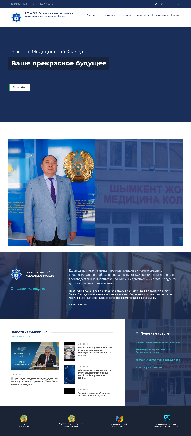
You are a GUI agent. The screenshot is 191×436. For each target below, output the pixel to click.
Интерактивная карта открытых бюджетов (158, 342)
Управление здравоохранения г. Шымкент (158, 359)
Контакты (175, 15)
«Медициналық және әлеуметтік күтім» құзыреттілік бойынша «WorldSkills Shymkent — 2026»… (94, 374)
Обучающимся (110, 15)
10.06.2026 (83, 367)
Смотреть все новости (20, 336)
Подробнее (20, 87)
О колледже (126, 15)
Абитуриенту (93, 15)
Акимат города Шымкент (149, 367)
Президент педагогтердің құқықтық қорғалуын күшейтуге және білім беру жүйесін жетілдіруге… (34, 381)
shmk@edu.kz (19, 3)
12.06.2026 (83, 344)
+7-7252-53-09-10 (42, 3)
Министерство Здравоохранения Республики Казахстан (153, 351)
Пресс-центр (142, 15)
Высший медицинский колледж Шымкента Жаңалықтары (94, 394)
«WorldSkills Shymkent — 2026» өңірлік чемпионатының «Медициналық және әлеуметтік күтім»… (95, 351)
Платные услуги (160, 15)
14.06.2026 (16, 375)
